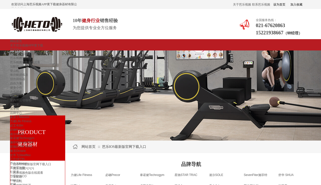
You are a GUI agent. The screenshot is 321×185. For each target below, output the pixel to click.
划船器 (14, 66)
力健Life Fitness (20, 121)
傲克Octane (18, 151)
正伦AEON (17, 159)
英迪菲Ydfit (17, 167)
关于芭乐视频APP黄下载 (26, 45)
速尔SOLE (17, 134)
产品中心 (16, 49)
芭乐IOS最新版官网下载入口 (29, 53)
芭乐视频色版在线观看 (25, 62)
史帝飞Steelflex (20, 155)
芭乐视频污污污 (20, 58)
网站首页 (16, 41)
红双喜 (14, 172)
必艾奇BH (16, 125)
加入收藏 (296, 4)
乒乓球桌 (16, 92)
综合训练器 (17, 79)
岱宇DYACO (18, 176)
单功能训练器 (19, 75)
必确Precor (17, 130)
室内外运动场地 (20, 100)
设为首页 (279, 4)
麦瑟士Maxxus (19, 117)
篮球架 (14, 104)
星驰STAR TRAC (21, 146)
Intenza (15, 180)
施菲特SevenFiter (22, 142)
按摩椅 (14, 108)
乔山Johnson (18, 163)
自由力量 (16, 83)
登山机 (14, 71)
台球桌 (14, 96)
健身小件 (16, 87)
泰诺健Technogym (22, 138)
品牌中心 (16, 113)
